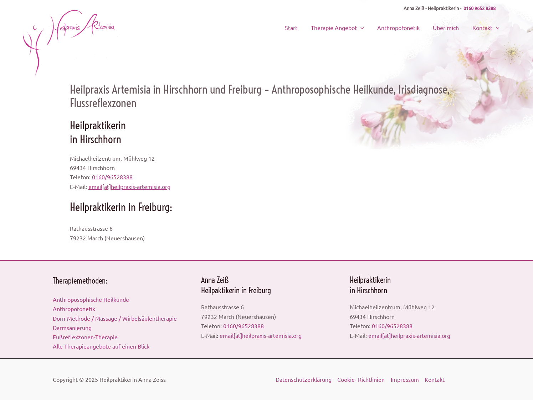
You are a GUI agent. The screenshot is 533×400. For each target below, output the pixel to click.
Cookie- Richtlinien (361, 379)
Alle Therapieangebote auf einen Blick (101, 346)
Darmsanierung (72, 327)
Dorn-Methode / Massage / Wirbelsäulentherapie (115, 317)
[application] (374, 26)
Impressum (404, 379)
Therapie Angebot (351, 26)
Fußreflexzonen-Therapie (85, 336)
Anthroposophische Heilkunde (91, 298)
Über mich (451, 26)
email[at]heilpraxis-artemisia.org (129, 186)
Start (309, 26)
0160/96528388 (112, 176)
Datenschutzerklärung (304, 379)
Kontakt (487, 26)
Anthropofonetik (407, 26)
